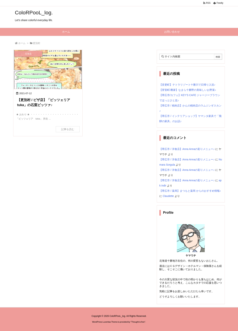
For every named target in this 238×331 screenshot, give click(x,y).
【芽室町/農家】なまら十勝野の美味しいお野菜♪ (187, 89)
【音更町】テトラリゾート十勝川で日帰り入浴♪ (187, 84)
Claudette (168, 195)
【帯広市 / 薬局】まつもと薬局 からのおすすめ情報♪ (190, 190)
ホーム (21, 43)
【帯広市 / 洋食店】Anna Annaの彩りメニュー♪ (187, 149)
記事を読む (67, 129)
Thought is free (137, 322)
